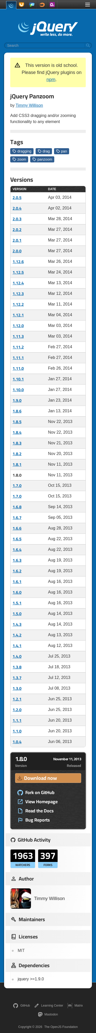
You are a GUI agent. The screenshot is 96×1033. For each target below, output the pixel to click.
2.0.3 (17, 219)
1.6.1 (17, 581)
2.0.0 (17, 251)
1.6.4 (17, 549)
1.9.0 (17, 400)
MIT (21, 950)
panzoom (42, 159)
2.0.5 (17, 197)
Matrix (75, 1005)
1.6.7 (17, 517)
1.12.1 (18, 315)
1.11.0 (18, 368)
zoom (19, 159)
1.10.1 (18, 379)
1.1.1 (17, 720)
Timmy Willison (29, 105)
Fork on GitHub (36, 792)
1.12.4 (18, 283)
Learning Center (48, 1005)
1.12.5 (18, 272)
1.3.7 (17, 677)
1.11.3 (18, 336)
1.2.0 (17, 709)
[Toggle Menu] (87, 4)
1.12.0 (18, 325)
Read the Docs (35, 810)
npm (50, 79)
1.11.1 (18, 357)
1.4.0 (17, 656)
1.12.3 (18, 293)
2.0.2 (17, 229)
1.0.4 (17, 742)
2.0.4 (17, 208)
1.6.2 (17, 571)
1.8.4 (17, 432)
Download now (36, 778)
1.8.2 (17, 454)
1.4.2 (17, 635)
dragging (21, 151)
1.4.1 (17, 645)
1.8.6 (17, 411)
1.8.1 (17, 464)
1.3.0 (17, 688)
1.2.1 (17, 699)
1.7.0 (17, 485)
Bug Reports (33, 820)
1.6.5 (17, 539)
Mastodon (48, 1014)
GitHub (21, 1005)
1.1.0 (17, 731)
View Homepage (37, 801)
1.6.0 (17, 592)
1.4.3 (17, 624)
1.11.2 (18, 347)
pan (61, 151)
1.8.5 (17, 422)
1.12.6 (18, 261)
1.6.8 (17, 507)
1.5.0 (17, 613)
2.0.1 (17, 240)
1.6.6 (17, 528)
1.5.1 (17, 603)
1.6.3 (17, 560)
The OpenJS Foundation (61, 1027)
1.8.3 (17, 443)
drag (44, 151)
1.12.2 (18, 304)
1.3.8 (17, 667)
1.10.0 (18, 389)
